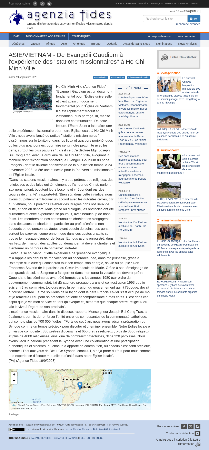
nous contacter (186, 36)
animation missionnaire (138, 77)
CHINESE (183, 3)
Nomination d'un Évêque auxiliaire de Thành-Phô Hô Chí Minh (132, 226)
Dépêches (18, 43)
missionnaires (117, 77)
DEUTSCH (170, 3)
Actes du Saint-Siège (136, 43)
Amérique (79, 43)
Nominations (164, 43)
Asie (64, 43)
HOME (16, 36)
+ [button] (14, 375)
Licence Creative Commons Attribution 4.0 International (92, 429)
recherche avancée (188, 24)
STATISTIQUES (81, 36)
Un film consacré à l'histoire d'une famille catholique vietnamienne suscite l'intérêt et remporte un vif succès (132, 202)
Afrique (50, 43)
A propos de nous (159, 36)
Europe (95, 43)
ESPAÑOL (143, 3)
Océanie (112, 43)
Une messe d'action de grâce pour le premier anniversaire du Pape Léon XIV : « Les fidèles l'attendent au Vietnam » (132, 136)
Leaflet (13, 405)
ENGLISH (131, 3)
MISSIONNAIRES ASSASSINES (45, 36)
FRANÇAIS (157, 3)
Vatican (35, 43)
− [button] (14, 381)
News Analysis (187, 43)
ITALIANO (119, 3)
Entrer (194, 18)
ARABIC (195, 3)
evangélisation (100, 77)
